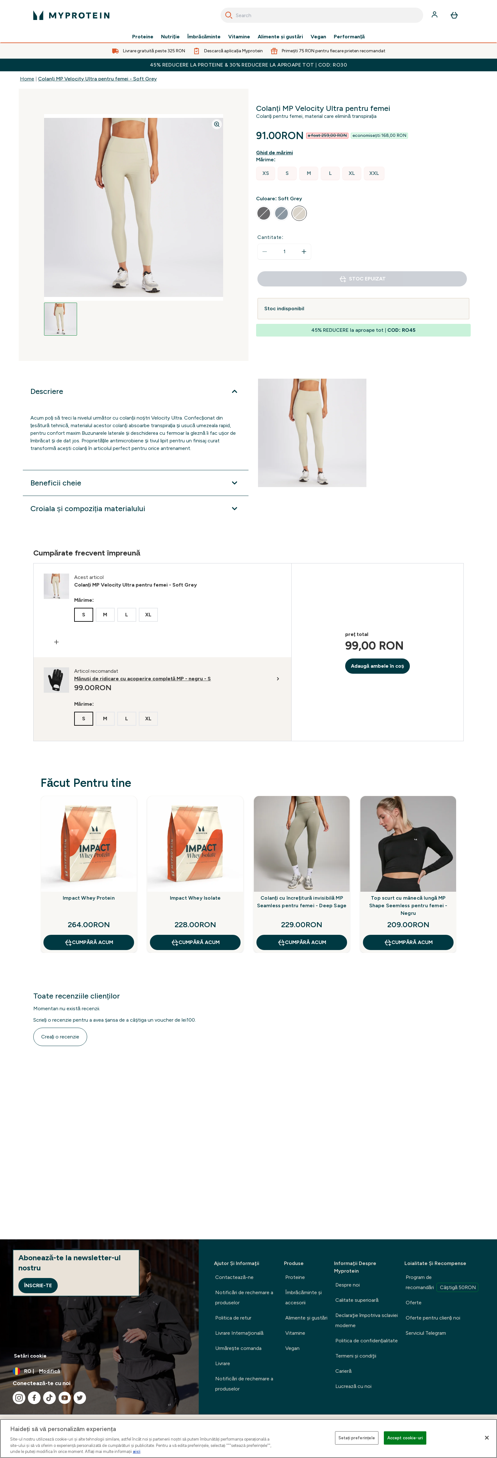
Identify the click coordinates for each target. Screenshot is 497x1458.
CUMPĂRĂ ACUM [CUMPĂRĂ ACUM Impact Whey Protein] (88, 942)
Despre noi (347, 1285)
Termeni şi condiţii (355, 1356)
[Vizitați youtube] (64, 1397)
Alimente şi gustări (280, 36)
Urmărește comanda (238, 1348)
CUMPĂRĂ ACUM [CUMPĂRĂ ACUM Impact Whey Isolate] (195, 942)
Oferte (414, 1303)
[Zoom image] (217, 124)
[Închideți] (487, 1438)
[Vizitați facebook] (34, 1397)
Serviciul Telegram (426, 1333)
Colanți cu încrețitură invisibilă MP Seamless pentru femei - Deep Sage (302, 902)
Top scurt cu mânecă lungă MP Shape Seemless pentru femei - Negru (408, 905)
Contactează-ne (234, 1277)
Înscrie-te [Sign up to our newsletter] (38, 1285)
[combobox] (322, 15)
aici (136, 1451)
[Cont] (435, 15)
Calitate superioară (356, 1300)
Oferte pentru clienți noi (433, 1318)
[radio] (265, 173)
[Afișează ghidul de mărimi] (275, 153)
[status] (284, 251)
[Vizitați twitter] (80, 1397)
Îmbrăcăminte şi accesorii (303, 1297)
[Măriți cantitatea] (304, 251)
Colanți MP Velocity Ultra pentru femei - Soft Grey (97, 79)
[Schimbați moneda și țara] (99, 1371)
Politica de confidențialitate (366, 1341)
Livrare (222, 1363)
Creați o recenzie (60, 1037)
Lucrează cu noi (353, 1386)
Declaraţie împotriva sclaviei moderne (366, 1320)
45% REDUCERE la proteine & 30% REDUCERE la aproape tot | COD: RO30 (248, 65)
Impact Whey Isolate (195, 898)
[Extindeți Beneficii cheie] (135, 483)
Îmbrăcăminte (204, 36)
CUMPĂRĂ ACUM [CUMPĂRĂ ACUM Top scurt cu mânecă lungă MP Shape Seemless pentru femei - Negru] (408, 942)
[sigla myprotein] (71, 15)
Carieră (343, 1371)
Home (27, 79)
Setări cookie (30, 1356)
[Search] (228, 15)
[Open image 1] (60, 319)
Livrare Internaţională (239, 1333)
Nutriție (170, 36)
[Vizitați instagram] (19, 1397)
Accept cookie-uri (405, 1438)
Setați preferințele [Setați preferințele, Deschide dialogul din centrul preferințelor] (357, 1438)
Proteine (142, 36)
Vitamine (239, 36)
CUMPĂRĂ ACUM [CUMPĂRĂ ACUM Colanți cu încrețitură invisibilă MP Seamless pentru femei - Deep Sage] (301, 942)
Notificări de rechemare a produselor (244, 1297)
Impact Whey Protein (89, 898)
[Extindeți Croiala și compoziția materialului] (135, 508)
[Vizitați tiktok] (49, 1397)
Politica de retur (233, 1318)
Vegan (318, 36)
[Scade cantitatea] (265, 251)
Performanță (349, 36)
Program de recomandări (442, 1283)
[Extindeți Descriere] (135, 391)
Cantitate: (270, 237)
